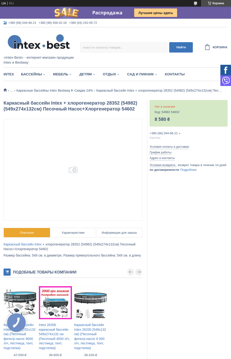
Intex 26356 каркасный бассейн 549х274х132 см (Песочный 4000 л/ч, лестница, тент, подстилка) (54, 336)
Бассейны (31, 74)
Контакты (175, 74)
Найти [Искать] (181, 47)
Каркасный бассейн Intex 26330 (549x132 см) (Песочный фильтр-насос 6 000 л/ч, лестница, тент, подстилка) (90, 336)
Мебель (60, 74)
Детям (85, 74)
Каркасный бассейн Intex (23, 244)
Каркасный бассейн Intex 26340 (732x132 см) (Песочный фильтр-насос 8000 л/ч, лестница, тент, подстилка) (19, 336)
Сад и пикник (140, 74)
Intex (9, 74)
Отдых (109, 74)
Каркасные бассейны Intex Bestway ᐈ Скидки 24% (54, 90)
